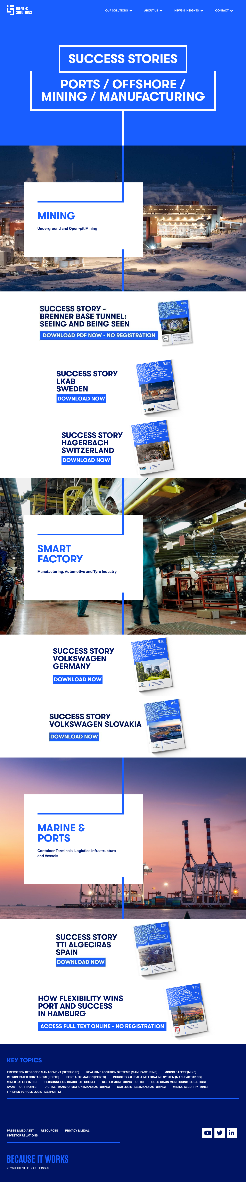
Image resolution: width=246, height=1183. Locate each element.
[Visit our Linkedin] (232, 1133)
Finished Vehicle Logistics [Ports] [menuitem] (34, 1092)
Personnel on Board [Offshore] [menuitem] (69, 1082)
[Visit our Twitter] (219, 1133)
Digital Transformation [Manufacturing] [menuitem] (77, 1087)
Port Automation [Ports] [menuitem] (86, 1077)
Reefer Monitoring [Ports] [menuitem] (123, 1082)
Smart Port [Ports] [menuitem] (22, 1087)
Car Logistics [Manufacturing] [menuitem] (141, 1087)
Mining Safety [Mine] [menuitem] (180, 1072)
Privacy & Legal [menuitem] (77, 1130)
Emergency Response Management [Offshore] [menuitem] (43, 1072)
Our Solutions (116, 10)
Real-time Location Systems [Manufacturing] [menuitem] (121, 1072)
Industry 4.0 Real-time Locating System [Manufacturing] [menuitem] (157, 1077)
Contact (222, 10)
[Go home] (20, 10)
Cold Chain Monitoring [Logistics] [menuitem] (178, 1082)
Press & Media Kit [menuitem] (20, 1130)
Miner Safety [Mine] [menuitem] (22, 1082)
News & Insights (186, 10)
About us (151, 10)
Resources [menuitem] (49, 1130)
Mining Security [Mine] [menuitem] (190, 1087)
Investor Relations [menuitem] (22, 1135)
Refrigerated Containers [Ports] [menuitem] (33, 1077)
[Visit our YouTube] (207, 1133)
